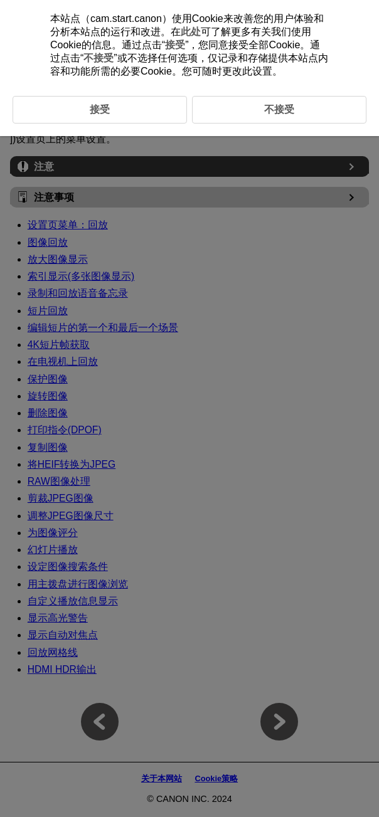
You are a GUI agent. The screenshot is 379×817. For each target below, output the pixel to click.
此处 (191, 31)
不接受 (98, 58)
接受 (175, 45)
